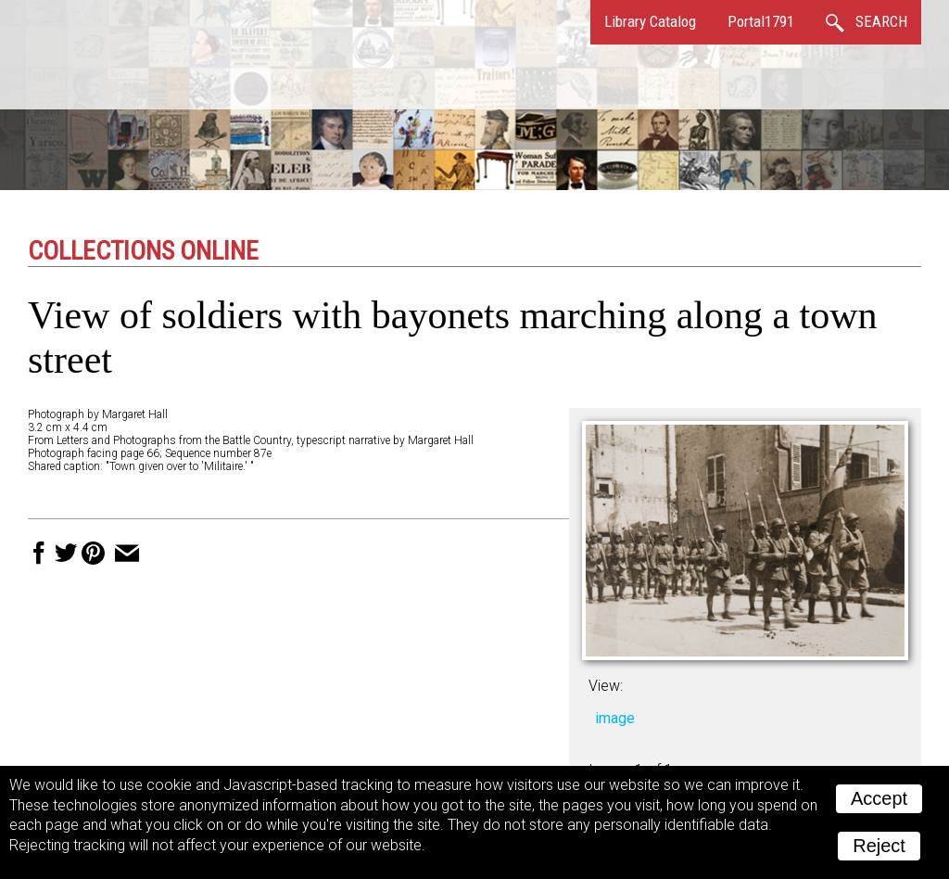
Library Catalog (650, 21)
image (615, 718)
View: (605, 685)
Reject (879, 845)
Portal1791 (761, 21)
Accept (879, 798)
